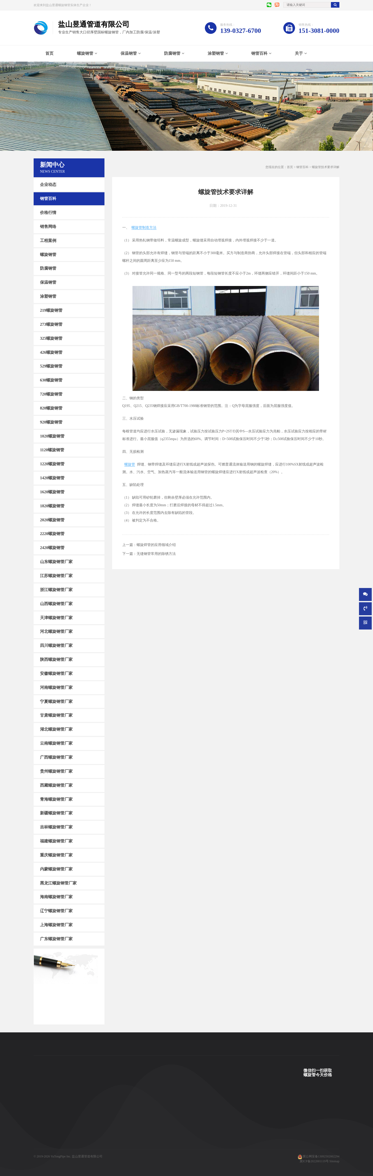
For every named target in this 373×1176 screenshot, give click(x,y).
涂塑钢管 (216, 53)
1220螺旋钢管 (52, 464)
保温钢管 (129, 53)
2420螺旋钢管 (52, 547)
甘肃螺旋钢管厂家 (56, 715)
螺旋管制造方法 (143, 227)
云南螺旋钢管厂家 (56, 743)
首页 (49, 53)
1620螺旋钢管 (52, 492)
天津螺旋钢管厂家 (56, 617)
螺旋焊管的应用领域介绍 (156, 545)
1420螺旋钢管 (52, 478)
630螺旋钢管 (51, 380)
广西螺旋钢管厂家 (56, 757)
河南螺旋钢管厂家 (56, 687)
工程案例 (48, 240)
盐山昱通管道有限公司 (87, 1156)
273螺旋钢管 (51, 324)
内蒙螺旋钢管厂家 (56, 869)
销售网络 (48, 226)
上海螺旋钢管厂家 (56, 925)
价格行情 (48, 212)
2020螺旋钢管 (52, 519)
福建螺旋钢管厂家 (56, 841)
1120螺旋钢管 (52, 450)
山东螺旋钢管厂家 (56, 561)
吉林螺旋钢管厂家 (56, 827)
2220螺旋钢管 (52, 533)
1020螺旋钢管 (52, 436)
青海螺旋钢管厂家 (56, 799)
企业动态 (48, 184)
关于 (299, 53)
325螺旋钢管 (51, 338)
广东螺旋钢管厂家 (56, 939)
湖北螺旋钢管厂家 (56, 729)
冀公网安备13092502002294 (321, 1156)
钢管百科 (259, 53)
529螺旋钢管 (51, 366)
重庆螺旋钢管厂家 (56, 855)
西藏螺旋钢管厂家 (56, 785)
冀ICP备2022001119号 (314, 1161)
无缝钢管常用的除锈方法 (156, 554)
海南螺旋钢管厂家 (56, 897)
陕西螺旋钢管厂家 (56, 659)
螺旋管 (129, 464)
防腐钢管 (172, 53)
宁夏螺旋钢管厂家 (56, 701)
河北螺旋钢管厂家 (56, 631)
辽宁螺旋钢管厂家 (56, 911)
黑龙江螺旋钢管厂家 (58, 883)
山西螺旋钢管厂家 (56, 603)
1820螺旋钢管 (52, 506)
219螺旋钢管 (51, 310)
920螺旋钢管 (51, 422)
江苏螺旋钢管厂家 (56, 575)
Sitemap (334, 1161)
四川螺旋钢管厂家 (56, 645)
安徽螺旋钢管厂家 (56, 673)
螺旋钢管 (85, 53)
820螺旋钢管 (51, 408)
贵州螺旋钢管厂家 (56, 771)
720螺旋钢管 (51, 394)
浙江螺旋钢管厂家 (56, 589)
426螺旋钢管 (51, 352)
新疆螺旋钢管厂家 (56, 813)
